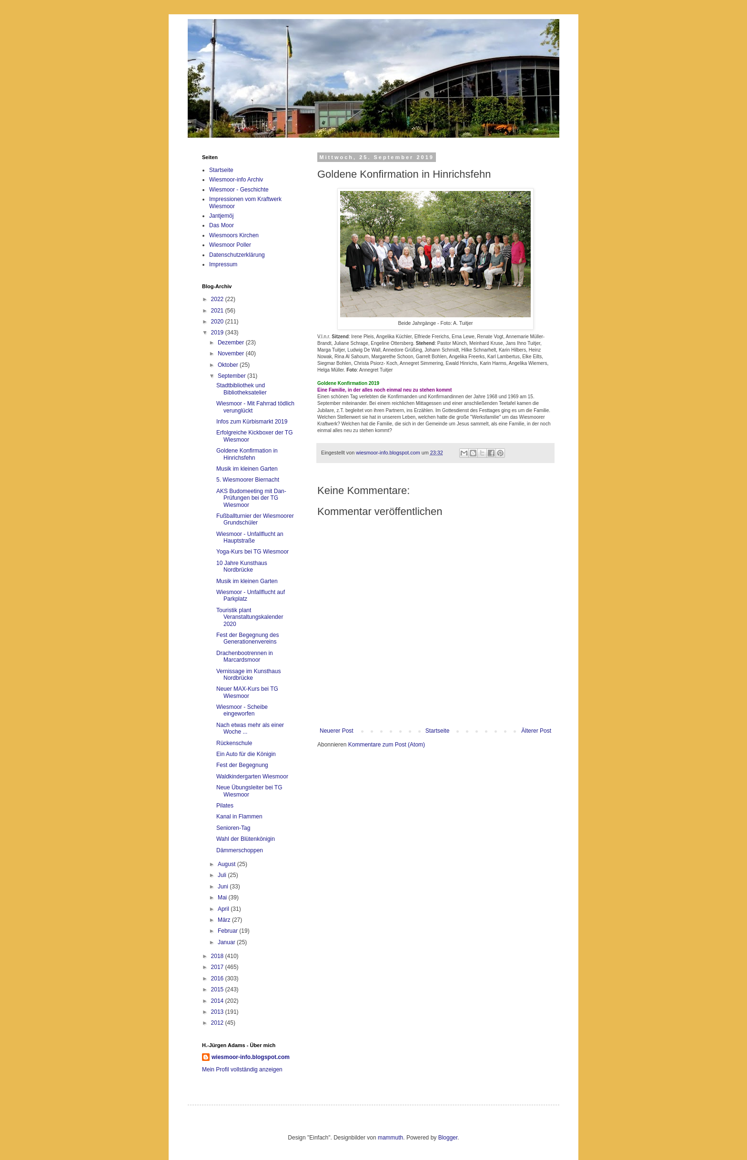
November (232, 353)
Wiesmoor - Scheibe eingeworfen (242, 710)
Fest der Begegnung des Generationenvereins (247, 638)
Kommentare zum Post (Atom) (386, 744)
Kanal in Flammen (239, 816)
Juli (223, 875)
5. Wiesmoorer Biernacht (247, 479)
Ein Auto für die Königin (246, 754)
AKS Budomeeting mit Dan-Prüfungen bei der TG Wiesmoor (251, 498)
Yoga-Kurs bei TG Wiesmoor (252, 551)
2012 (218, 1022)
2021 (218, 310)
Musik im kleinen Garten (247, 468)
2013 (218, 1012)
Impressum (223, 264)
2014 (218, 1001)
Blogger (448, 1137)
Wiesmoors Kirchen (234, 235)
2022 (218, 299)
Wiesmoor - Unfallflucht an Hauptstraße (249, 537)
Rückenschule (234, 743)
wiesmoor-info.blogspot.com (251, 1057)
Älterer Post (536, 730)
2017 (218, 967)
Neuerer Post (336, 730)
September (232, 376)
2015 (218, 989)
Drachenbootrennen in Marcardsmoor (244, 656)
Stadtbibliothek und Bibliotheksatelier (241, 388)
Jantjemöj (221, 215)
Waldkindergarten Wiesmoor (252, 776)
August (227, 864)
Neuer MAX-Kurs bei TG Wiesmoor (247, 692)
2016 (218, 978)
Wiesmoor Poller (230, 245)
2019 (218, 332)
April (224, 909)
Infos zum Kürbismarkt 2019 (251, 421)
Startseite (437, 730)
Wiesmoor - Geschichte (239, 189)
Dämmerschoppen (239, 850)
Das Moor (221, 225)
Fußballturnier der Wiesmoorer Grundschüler (255, 519)
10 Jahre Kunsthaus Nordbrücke (241, 566)
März (225, 920)
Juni (224, 886)
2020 (218, 321)
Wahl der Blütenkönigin (245, 839)
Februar (228, 931)
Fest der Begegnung (242, 765)
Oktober (229, 365)
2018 (218, 956)
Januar (227, 942)
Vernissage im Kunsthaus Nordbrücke (248, 674)
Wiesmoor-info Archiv (236, 179)
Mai (223, 897)
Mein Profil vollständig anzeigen (242, 1069)
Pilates (224, 805)
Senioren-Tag (233, 828)
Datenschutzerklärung (237, 255)
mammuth (390, 1137)
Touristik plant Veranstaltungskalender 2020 (249, 617)
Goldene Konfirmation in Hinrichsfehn (247, 454)
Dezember (232, 342)
